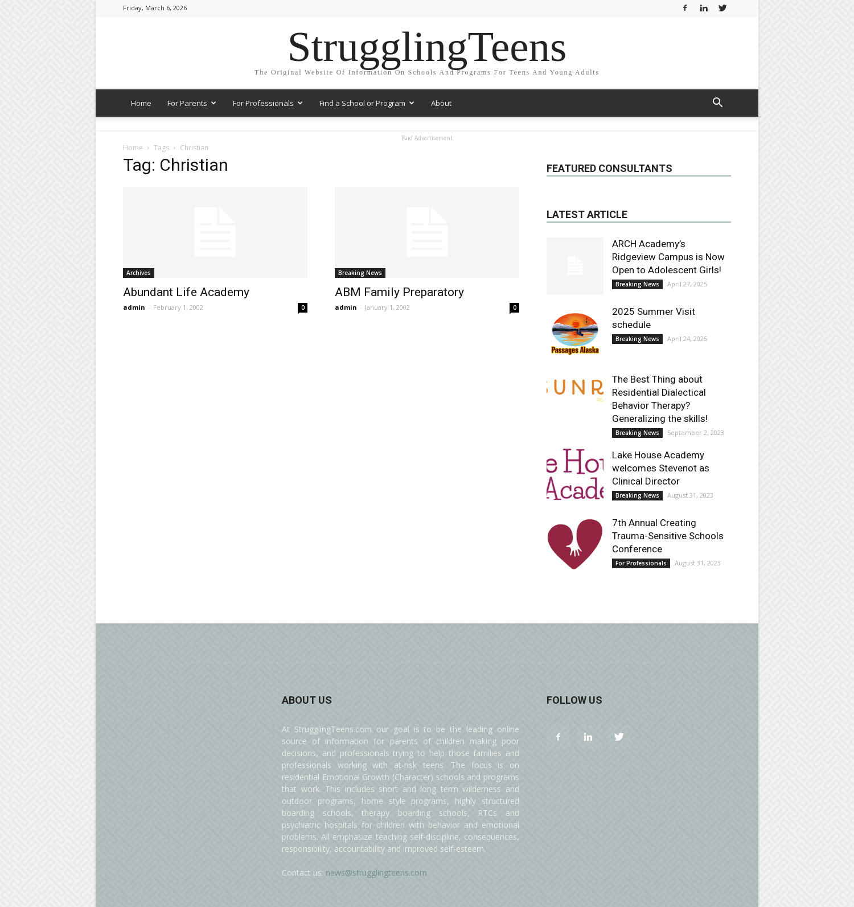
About (441, 103)
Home (141, 103)
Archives (138, 273)
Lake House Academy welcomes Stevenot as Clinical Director (660, 468)
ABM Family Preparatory (399, 292)
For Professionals (268, 103)
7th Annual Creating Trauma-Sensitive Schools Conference (668, 536)
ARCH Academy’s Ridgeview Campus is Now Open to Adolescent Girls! (668, 257)
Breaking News (360, 273)
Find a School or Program (366, 103)
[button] (717, 104)
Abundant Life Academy (186, 292)
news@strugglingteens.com (376, 872)
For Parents (191, 103)
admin (134, 307)
